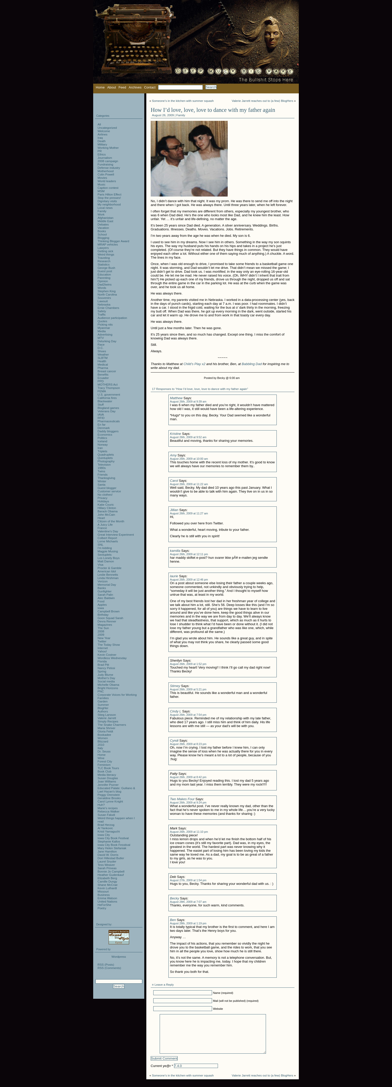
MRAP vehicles (108, 244)
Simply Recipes (108, 721)
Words (102, 287)
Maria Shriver (107, 728)
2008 (101, 631)
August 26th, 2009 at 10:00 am (189, 458)
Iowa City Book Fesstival (114, 844)
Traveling (104, 257)
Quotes (102, 321)
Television (104, 464)
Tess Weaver (106, 864)
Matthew (176, 398)
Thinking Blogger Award (113, 241)
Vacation (103, 227)
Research (104, 261)
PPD (101, 381)
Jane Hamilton (107, 851)
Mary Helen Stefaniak (112, 848)
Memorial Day (107, 584)
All (99, 124)
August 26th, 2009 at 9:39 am (188, 401)
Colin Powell (106, 174)
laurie (174, 576)
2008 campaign (108, 161)
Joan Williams (107, 781)
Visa (100, 564)
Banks (102, 588)
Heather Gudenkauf (111, 874)
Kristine (175, 434)
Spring (102, 671)
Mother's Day (106, 678)
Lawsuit (103, 301)
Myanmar (104, 327)
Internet (103, 648)
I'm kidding (105, 548)
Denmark (104, 427)
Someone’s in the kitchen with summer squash (183, 100)
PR (100, 151)
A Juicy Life (105, 524)
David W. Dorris (108, 854)
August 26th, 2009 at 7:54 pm (188, 714)
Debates (103, 224)
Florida (102, 661)
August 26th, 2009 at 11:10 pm (189, 831)
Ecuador (103, 377)
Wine (101, 758)
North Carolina (107, 294)
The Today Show (109, 644)
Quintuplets (105, 457)
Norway (103, 444)
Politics (102, 437)
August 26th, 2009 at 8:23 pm (188, 744)
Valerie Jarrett (107, 718)
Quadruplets (106, 454)
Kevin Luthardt (107, 888)
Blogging (103, 237)
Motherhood (105, 171)
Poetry (102, 908)
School (102, 234)
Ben (173, 920)
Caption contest (108, 187)
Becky (174, 898)
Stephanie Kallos (109, 841)
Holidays (103, 501)
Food (101, 601)
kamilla (175, 551)
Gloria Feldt (105, 731)
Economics (105, 434)
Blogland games (108, 407)
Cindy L (175, 711)
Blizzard (103, 741)
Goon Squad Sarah (110, 618)
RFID (101, 417)
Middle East (105, 221)
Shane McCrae (108, 884)
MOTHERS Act (108, 384)
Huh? (101, 804)
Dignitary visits (107, 201)
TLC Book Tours (108, 768)
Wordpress (118, 956)
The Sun (103, 628)
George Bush (106, 267)
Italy (100, 748)
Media (102, 331)
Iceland (102, 441)
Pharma (103, 367)
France (102, 528)
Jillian (174, 510)
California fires (107, 397)
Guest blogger (107, 487)
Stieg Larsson (107, 714)
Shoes (102, 351)
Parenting (104, 277)
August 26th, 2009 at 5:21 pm (188, 689)
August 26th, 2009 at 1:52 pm (188, 663)
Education (104, 274)
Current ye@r (162, 1073)
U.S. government (109, 394)
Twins (101, 471)
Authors (103, 711)
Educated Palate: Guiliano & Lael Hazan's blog (116, 789)
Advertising (105, 334)
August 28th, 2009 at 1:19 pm (188, 923)
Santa (102, 484)
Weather (103, 354)
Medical (103, 364)
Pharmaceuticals (109, 421)
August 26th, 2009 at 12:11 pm (189, 554)
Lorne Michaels (108, 541)
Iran (100, 447)
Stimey (175, 686)
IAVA (101, 414)
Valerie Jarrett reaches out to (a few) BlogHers (262, 100)
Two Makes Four (182, 799)
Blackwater (105, 401)
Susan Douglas (108, 778)
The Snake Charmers (112, 724)
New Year (104, 638)
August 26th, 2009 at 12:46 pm (189, 579)
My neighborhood (109, 204)
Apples (102, 604)
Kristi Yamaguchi (109, 831)
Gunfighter (105, 591)
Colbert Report (107, 538)
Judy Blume (105, 674)
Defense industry (109, 167)
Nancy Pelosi (106, 668)
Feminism (104, 764)
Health (102, 361)
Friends (103, 474)
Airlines (102, 134)
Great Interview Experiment (116, 534)
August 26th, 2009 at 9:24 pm (188, 802)
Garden (103, 701)
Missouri (103, 891)
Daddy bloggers (108, 431)
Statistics (104, 264)
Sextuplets (105, 554)
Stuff (101, 404)
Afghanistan (105, 217)
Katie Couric (106, 504)
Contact (150, 87)
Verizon (103, 581)
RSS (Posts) (106, 964)
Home (100, 87)
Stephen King (107, 291)
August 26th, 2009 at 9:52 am (188, 437)
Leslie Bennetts (108, 574)
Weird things (106, 254)
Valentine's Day (108, 531)
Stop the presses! (109, 197)
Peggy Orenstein (109, 794)
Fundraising (105, 164)
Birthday (103, 614)
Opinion (103, 281)
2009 (101, 634)
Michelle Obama (108, 684)
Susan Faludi (106, 814)
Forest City (105, 761)
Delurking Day (107, 341)
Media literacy (107, 774)
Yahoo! (102, 651)
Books (102, 231)
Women (103, 738)
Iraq (100, 137)
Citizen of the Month (111, 521)
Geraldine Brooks (109, 798)
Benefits (103, 374)
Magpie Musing (108, 551)
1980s (102, 467)
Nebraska (104, 304)
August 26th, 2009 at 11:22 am (189, 484)
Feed (122, 87)
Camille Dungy (107, 881)
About (111, 87)
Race (101, 344)
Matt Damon (106, 561)
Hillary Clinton (107, 508)
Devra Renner (107, 621)
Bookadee (104, 734)
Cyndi (174, 740)
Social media (106, 681)
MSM (101, 191)
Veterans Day (107, 411)
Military (102, 144)
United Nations (107, 901)
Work (101, 214)
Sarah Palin (105, 594)
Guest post (105, 271)
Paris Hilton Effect (109, 194)
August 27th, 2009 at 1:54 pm (188, 880)
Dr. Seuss (104, 751)
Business (104, 894)
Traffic (102, 314)
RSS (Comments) (109, 968)
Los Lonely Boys (109, 558)
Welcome (104, 131)
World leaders (107, 181)
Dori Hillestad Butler (111, 858)
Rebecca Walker (108, 811)
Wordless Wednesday (112, 658)
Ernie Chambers (108, 307)
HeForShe (104, 904)
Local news (105, 207)
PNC (101, 691)
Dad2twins (105, 284)
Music (102, 184)
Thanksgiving (106, 477)
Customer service (109, 491)
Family (180, 115)
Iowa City (104, 834)
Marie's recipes (108, 808)
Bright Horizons (108, 688)
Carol (174, 481)
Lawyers (103, 247)
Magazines (105, 624)
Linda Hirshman (108, 578)
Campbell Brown (109, 611)
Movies (102, 177)
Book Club (104, 771)
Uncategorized (107, 127)
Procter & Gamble (109, 568)
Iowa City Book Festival (113, 838)
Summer (103, 704)
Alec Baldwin (106, 598)
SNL (100, 544)
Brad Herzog (106, 824)
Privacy (102, 498)
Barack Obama (108, 511)
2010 (101, 744)
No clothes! (105, 494)
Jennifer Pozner (108, 784)
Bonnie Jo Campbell (111, 871)
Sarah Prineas (107, 868)
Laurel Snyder (107, 861)
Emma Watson (107, 898)
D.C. (100, 347)
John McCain (106, 514)
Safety (102, 311)
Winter (102, 481)
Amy (173, 455)
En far (102, 424)
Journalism (105, 157)
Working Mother (108, 147)
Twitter (102, 641)
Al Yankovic (105, 828)
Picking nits (105, 324)
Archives (135, 87)
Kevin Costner (107, 654)
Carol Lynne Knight (110, 801)
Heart (101, 518)
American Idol (107, 571)
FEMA (102, 391)
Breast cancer (107, 371)
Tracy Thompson (109, 387)
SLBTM (103, 357)
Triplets (102, 451)
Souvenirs (104, 297)
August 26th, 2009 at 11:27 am (189, 513)
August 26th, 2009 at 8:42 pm (188, 777)
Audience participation (112, 317)
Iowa (101, 608)
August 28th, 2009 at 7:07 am (188, 901)
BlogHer (103, 708)
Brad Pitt (103, 664)
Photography (106, 461)
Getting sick (105, 251)
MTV (101, 337)
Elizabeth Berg (107, 878)
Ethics (102, 154)
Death (102, 141)
